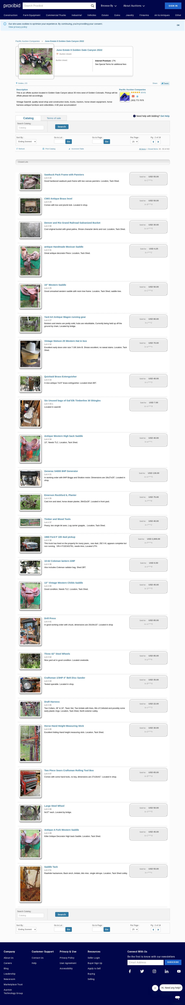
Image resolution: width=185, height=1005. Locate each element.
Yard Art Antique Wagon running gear (65, 317)
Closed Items (153, 149)
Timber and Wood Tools (57, 519)
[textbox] (30, 127)
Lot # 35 (48, 498)
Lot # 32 (48, 344)
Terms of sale (54, 118)
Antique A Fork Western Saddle (61, 830)
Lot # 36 (48, 564)
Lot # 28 (48, 178)
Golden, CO (21, 83)
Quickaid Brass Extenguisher (60, 376)
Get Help (165, 116)
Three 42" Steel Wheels (57, 654)
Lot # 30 (48, 226)
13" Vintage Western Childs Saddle (63, 583)
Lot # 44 (48, 681)
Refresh (20, 147)
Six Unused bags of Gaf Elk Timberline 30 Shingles (72, 400)
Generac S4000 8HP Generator (61, 471)
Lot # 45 (48, 705)
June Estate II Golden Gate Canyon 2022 (64, 41)
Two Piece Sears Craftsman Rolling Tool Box (69, 770)
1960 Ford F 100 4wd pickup (59, 537)
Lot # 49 (48, 833)
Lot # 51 (48, 870)
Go (68, 141)
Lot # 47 (48, 774)
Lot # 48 (48, 809)
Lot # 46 (48, 729)
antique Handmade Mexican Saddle (63, 247)
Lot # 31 (48, 250)
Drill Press (50, 618)
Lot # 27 (48, 320)
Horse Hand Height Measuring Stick (64, 726)
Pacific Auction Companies (28, 41)
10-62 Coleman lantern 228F (59, 561)
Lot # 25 (48, 288)
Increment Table (76, 149)
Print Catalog (48, 147)
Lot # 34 (48, 439)
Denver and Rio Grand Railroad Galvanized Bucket (72, 223)
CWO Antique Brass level (58, 198)
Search (62, 126)
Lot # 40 (48, 586)
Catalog (28, 118)
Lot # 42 (48, 657)
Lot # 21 (48, 474)
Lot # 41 (48, 622)
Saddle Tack (51, 867)
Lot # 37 (48, 522)
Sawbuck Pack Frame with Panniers (64, 174)
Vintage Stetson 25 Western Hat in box (65, 341)
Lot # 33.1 (48, 404)
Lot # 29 (48, 202)
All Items (142, 149)
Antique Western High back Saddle (63, 436)
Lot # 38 (48, 540)
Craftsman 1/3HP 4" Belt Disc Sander (64, 678)
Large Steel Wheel (54, 806)
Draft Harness (52, 702)
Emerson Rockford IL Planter (60, 495)
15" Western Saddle (55, 285)
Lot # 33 (48, 380)
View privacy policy (17, 27)
